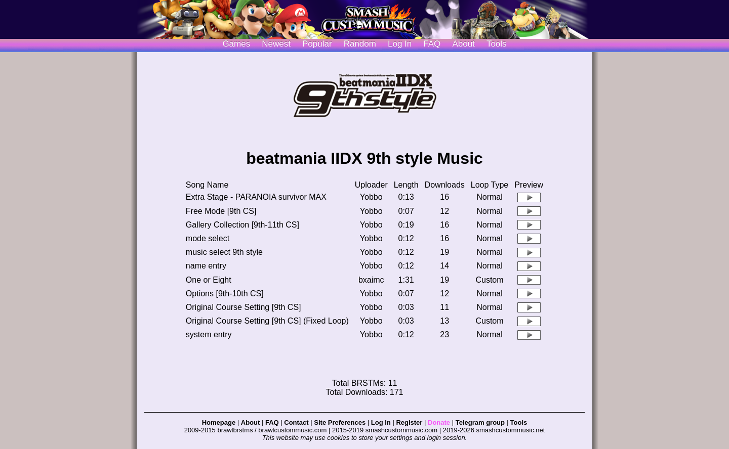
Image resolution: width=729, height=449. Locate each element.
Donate (439, 422)
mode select (207, 238)
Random (360, 44)
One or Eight (208, 280)
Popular (317, 44)
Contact (296, 422)
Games (236, 44)
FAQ (431, 44)
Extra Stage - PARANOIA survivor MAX (256, 197)
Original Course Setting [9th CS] (243, 307)
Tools (497, 44)
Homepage (218, 422)
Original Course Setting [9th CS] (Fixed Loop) (267, 321)
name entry (206, 265)
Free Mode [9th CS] (221, 211)
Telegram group (480, 422)
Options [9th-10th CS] (225, 293)
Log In (381, 422)
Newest (276, 44)
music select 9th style (224, 252)
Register (409, 422)
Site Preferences (340, 422)
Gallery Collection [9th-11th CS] (242, 224)
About (463, 44)
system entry (209, 334)
